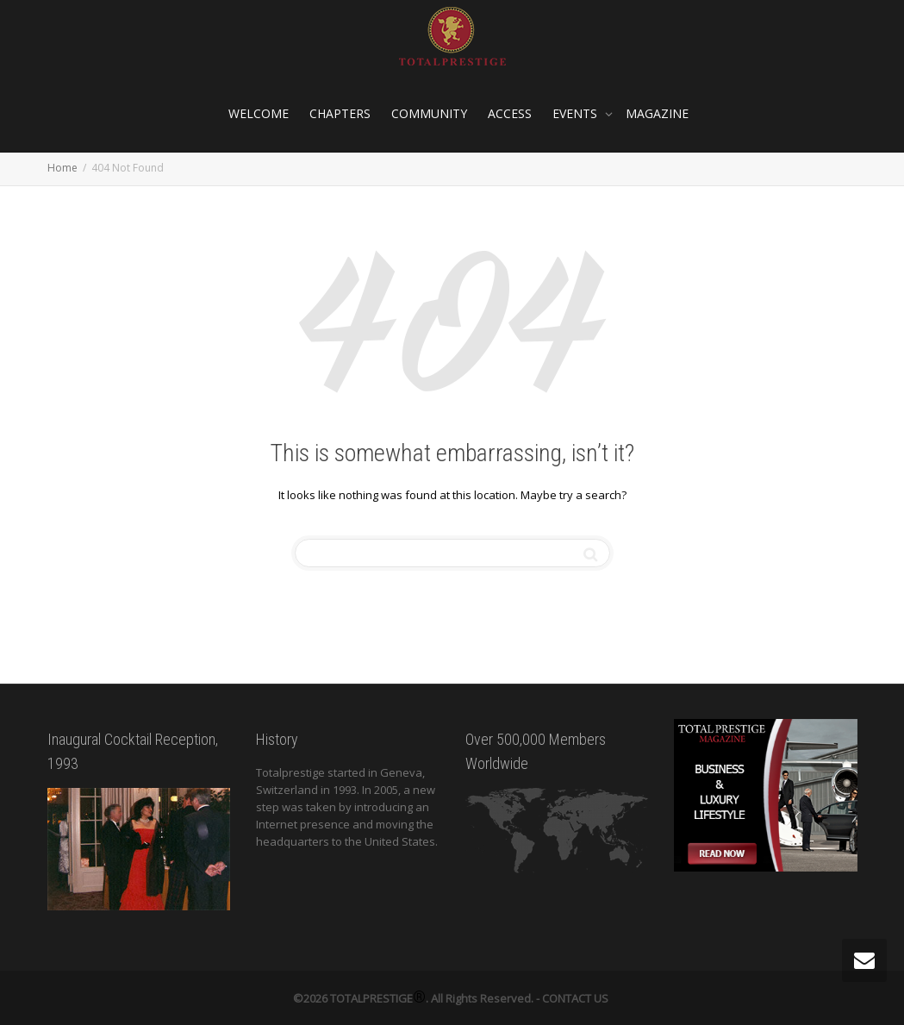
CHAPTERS (340, 113)
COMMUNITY (429, 113)
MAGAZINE (657, 113)
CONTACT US (575, 998)
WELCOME (258, 113)
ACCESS (510, 113)
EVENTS (576, 113)
